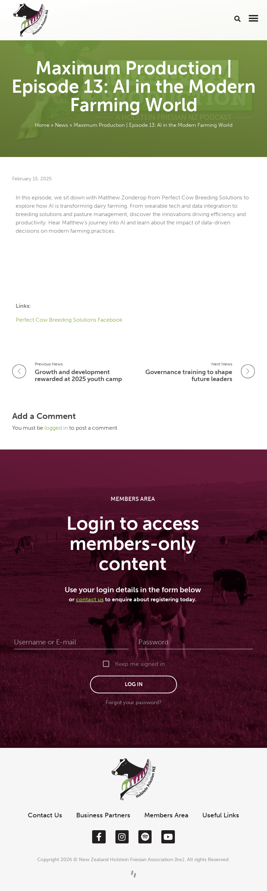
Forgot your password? (133, 702)
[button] (237, 18)
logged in (56, 427)
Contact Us (45, 815)
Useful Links (220, 815)
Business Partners (103, 815)
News (61, 125)
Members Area (166, 815)
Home (42, 125)
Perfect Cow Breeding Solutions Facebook (70, 319)
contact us (90, 599)
